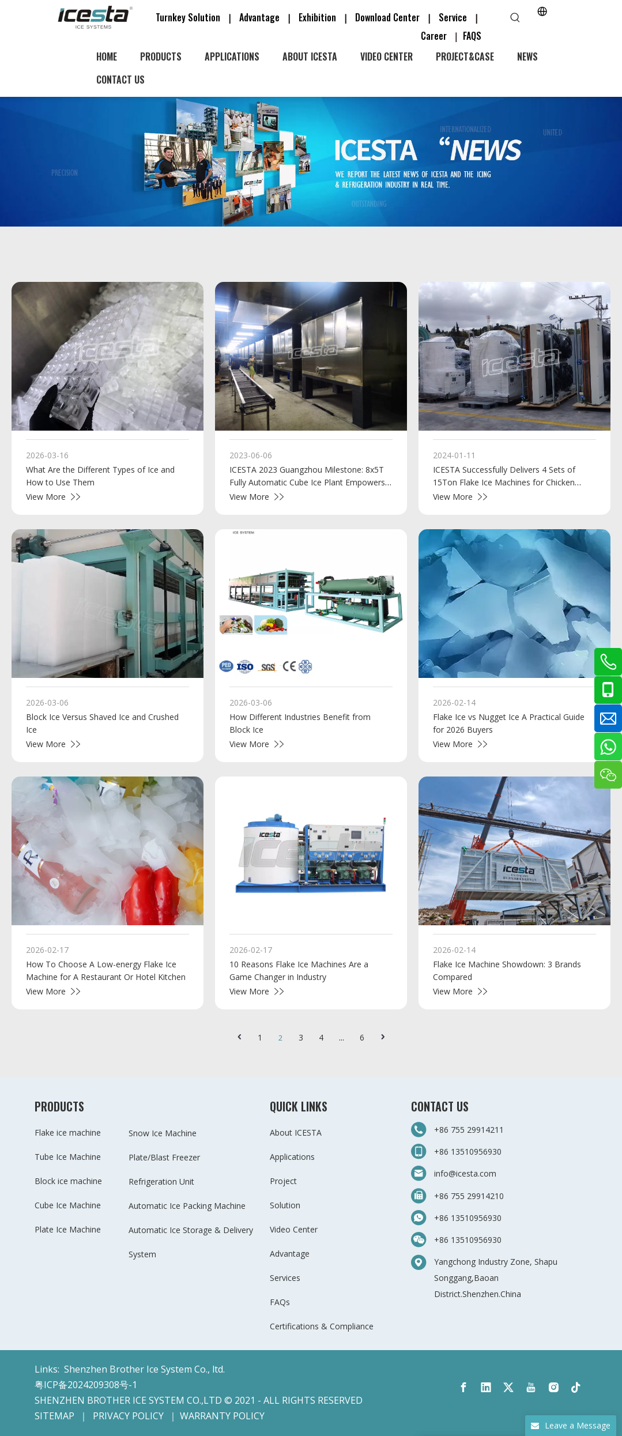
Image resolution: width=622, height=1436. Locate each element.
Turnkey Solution (189, 17)
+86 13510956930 (468, 1151)
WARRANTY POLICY (222, 1415)
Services (285, 1277)
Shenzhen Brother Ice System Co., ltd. (144, 1369)
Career (434, 36)
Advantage (259, 17)
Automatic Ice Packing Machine (187, 1205)
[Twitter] (508, 1387)
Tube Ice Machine (68, 1156)
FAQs (280, 1301)
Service (456, 17)
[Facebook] (463, 1387)
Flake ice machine (68, 1132)
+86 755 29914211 (470, 1129)
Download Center (387, 17)
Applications (292, 1156)
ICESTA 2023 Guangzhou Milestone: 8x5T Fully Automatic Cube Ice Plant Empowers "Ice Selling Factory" (307, 482)
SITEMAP (54, 1415)
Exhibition (317, 17)
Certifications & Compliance (322, 1326)
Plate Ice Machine (68, 1229)
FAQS (472, 36)
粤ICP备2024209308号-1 (86, 1384)
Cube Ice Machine (68, 1205)
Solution (285, 1205)
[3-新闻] (311, 162)
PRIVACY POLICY (128, 1415)
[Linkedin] (486, 1387)
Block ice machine (68, 1180)
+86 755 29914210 (469, 1195)
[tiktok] (576, 1387)
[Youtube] (531, 1387)
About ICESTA (296, 1132)
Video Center (294, 1229)
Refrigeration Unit (161, 1181)
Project (283, 1180)
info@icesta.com (465, 1173)
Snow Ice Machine (163, 1133)
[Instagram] (553, 1387)
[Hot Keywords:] (515, 18)
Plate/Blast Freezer (164, 1157)
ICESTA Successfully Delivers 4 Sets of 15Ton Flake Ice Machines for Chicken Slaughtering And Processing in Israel (504, 482)
